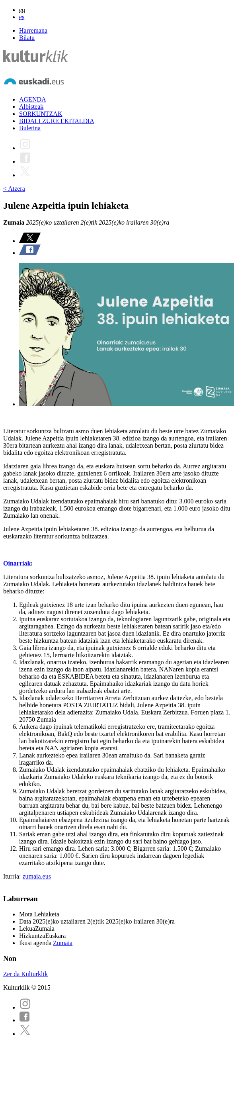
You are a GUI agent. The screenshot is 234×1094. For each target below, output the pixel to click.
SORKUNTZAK (40, 113)
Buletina (30, 128)
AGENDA (32, 99)
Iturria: (12, 876)
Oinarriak (17, 563)
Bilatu (27, 37)
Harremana (33, 30)
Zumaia (62, 942)
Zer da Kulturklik (25, 974)
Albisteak (31, 106)
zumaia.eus (36, 876)
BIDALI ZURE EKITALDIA (56, 120)
